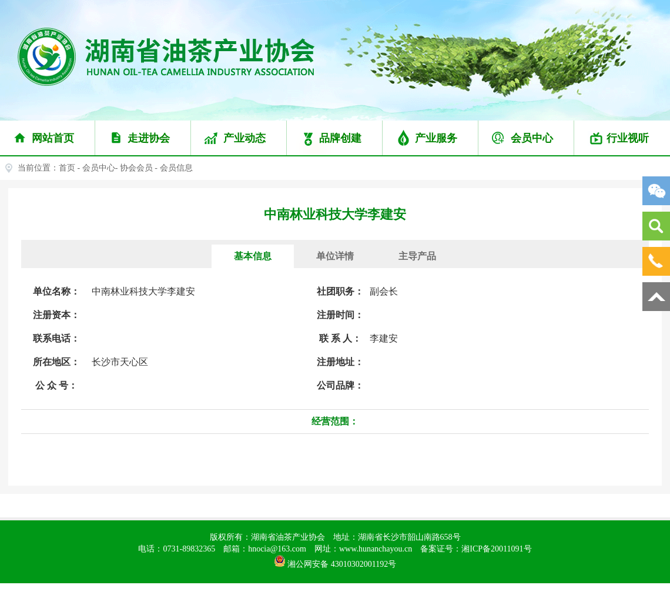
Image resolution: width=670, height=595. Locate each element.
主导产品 (417, 256)
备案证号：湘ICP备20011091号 (475, 548)
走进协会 (143, 138)
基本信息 (253, 256)
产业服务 (430, 138)
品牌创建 (335, 138)
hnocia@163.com (277, 548)
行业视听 (622, 138)
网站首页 (47, 138)
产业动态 (239, 138)
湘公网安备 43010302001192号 (335, 561)
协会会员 (136, 167)
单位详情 (335, 256)
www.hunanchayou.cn (375, 548)
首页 (67, 167)
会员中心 (526, 138)
